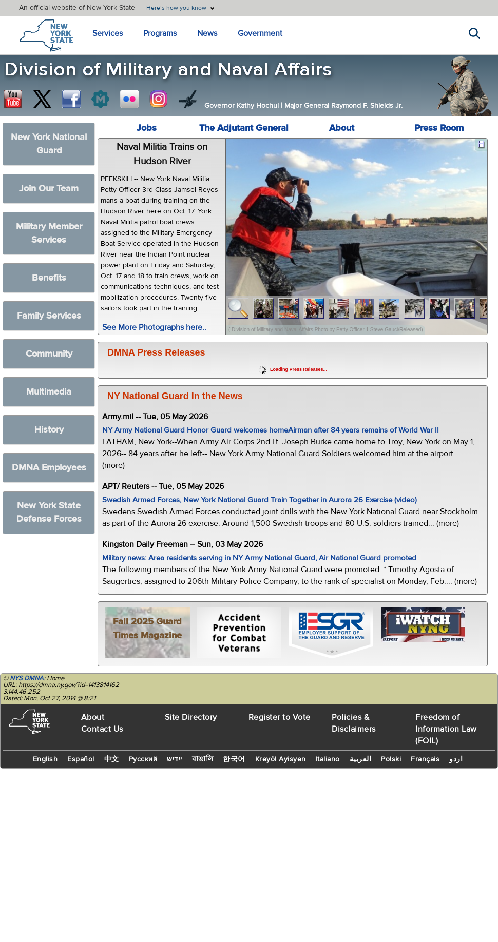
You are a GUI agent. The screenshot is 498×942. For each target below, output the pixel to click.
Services (107, 33)
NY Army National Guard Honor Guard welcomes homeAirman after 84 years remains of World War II (270, 430)
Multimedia (48, 392)
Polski (391, 759)
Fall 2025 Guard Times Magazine (147, 628)
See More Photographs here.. (154, 327)
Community (49, 354)
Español (80, 759)
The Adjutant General (244, 128)
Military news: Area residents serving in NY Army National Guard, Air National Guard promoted (259, 558)
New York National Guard (49, 143)
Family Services (49, 316)
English (45, 759)
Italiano (328, 759)
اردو (456, 759)
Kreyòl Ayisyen (280, 759)
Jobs (147, 128)
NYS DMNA (27, 678)
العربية (361, 759)
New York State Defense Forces (49, 512)
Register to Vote (279, 717)
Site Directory (191, 717)
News (207, 33)
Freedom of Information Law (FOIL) (446, 729)
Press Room (439, 128)
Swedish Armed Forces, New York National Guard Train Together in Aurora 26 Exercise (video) (259, 500)
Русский (143, 759)
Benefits (49, 278)
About (341, 128)
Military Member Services (49, 233)
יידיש (174, 759)
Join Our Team (49, 188)
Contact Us (102, 729)
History (49, 430)
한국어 (234, 759)
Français (425, 759)
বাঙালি (203, 759)
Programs (160, 33)
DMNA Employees (49, 468)
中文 (111, 759)
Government (260, 33)
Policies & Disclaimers (354, 723)
